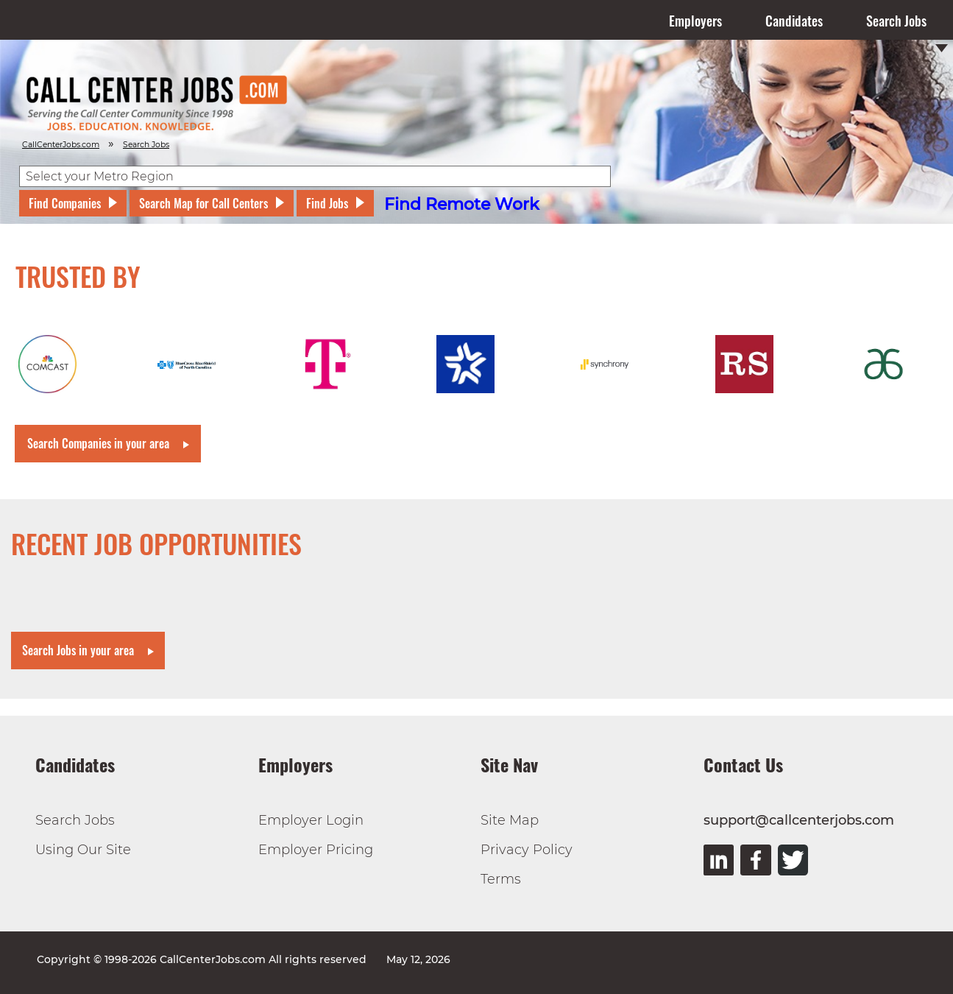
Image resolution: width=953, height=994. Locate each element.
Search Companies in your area (98, 443)
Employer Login (311, 820)
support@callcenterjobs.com (799, 820)
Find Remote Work (461, 204)
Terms (501, 879)
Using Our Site (83, 850)
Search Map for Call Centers (203, 203)
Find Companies (65, 203)
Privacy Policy (527, 850)
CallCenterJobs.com (60, 144)
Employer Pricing (315, 850)
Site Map (510, 820)
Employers (695, 20)
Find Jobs (327, 203)
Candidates (794, 20)
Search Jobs (896, 20)
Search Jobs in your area (78, 650)
